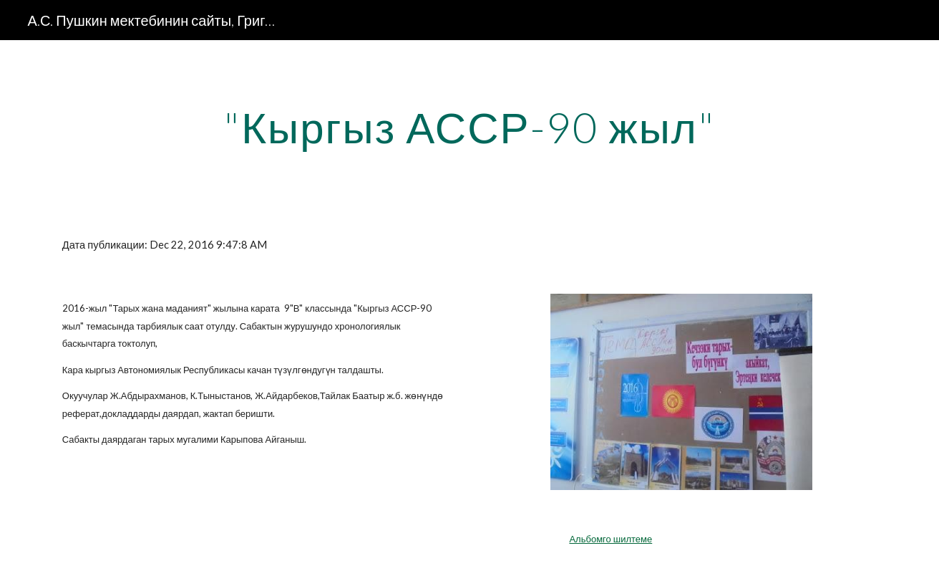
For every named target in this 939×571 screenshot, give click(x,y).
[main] (469, 126)
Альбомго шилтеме (610, 538)
